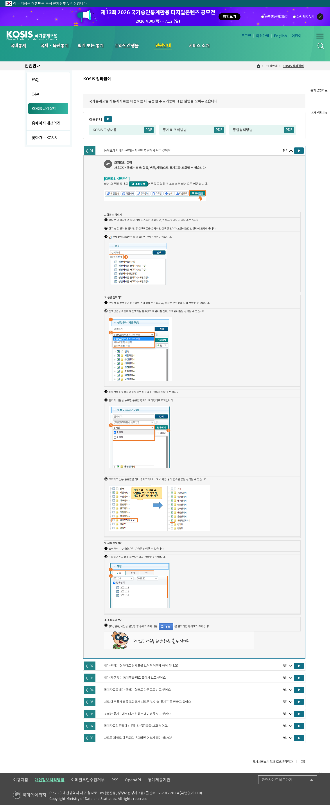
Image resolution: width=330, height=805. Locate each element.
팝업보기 (229, 16)
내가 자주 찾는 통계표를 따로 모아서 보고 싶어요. (135, 678)
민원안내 (272, 66)
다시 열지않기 (305, 17)
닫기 (285, 150)
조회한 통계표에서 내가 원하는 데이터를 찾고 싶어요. (137, 714)
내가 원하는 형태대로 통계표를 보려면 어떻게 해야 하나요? (141, 666)
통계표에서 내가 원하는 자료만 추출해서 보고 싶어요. (137, 150)
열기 (285, 666)
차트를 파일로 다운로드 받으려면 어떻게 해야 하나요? (138, 738)
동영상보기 (108, 119)
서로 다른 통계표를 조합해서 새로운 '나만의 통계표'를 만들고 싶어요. (148, 702)
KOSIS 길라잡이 (293, 66)
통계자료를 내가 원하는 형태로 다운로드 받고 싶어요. (137, 690)
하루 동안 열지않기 (277, 17)
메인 (258, 66)
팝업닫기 (320, 16)
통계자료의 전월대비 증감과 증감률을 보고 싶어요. (136, 726)
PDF (148, 130)
